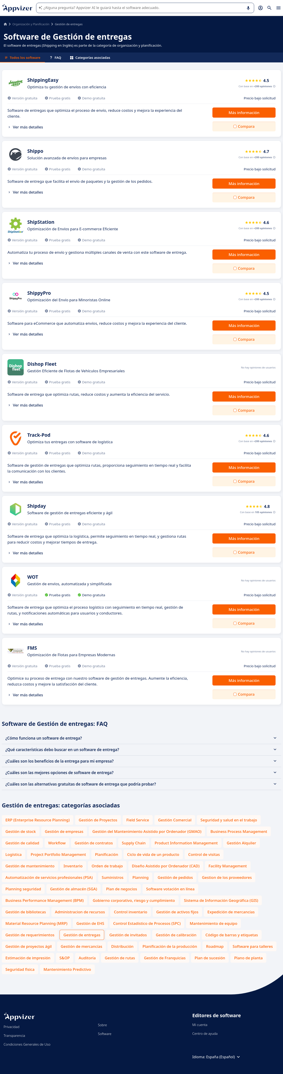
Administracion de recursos (80, 911)
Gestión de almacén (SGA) (73, 888)
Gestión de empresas (64, 831)
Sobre (102, 1025)
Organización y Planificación (30, 24)
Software (104, 1033)
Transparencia (14, 1035)
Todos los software (22, 57)
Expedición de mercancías (231, 911)
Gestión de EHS (90, 923)
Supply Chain (134, 842)
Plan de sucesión (210, 957)
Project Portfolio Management (58, 854)
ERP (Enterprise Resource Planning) (37, 820)
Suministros (112, 877)
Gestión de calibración (176, 934)
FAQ (55, 57)
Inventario (73, 865)
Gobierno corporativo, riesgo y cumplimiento (134, 900)
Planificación (106, 854)
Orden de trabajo (107, 865)
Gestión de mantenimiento (30, 865)
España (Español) (223, 1057)
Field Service (137, 820)
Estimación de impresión (28, 957)
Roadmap (215, 946)
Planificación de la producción (170, 946)
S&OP (65, 957)
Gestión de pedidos (175, 877)
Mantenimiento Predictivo (67, 969)
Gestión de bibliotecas (25, 911)
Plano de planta (248, 957)
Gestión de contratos (94, 842)
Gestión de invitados (128, 934)
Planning (140, 877)
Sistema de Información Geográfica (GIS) (221, 900)
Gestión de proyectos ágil (28, 946)
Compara (246, 126)
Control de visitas (204, 854)
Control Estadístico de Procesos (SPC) (147, 923)
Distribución (122, 946)
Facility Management (228, 865)
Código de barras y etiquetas (231, 934)
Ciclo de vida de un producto (153, 854)
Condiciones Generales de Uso (27, 1044)
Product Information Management (186, 842)
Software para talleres (253, 946)
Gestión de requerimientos (29, 934)
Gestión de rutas (120, 957)
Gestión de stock (20, 831)
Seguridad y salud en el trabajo (228, 820)
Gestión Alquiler (241, 842)
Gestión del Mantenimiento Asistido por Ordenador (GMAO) (147, 831)
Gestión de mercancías (81, 946)
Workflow (57, 842)
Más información (244, 112)
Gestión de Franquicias (165, 957)
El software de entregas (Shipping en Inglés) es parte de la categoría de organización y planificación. (83, 45)
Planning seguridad (23, 888)
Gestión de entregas (81, 934)
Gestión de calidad (22, 842)
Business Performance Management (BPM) (44, 900)
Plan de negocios (121, 888)
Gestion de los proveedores (227, 877)
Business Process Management (238, 831)
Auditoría (87, 957)
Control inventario (130, 911)
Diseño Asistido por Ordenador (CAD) (166, 865)
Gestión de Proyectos (98, 820)
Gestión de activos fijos (177, 911)
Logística (13, 854)
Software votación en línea (170, 888)
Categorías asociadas (90, 57)
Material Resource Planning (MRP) (36, 923)
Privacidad (11, 1026)
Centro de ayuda (205, 1033)
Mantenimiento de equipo (213, 923)
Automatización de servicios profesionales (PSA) (49, 877)
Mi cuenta (199, 1024)
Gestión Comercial (174, 820)
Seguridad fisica (20, 969)
